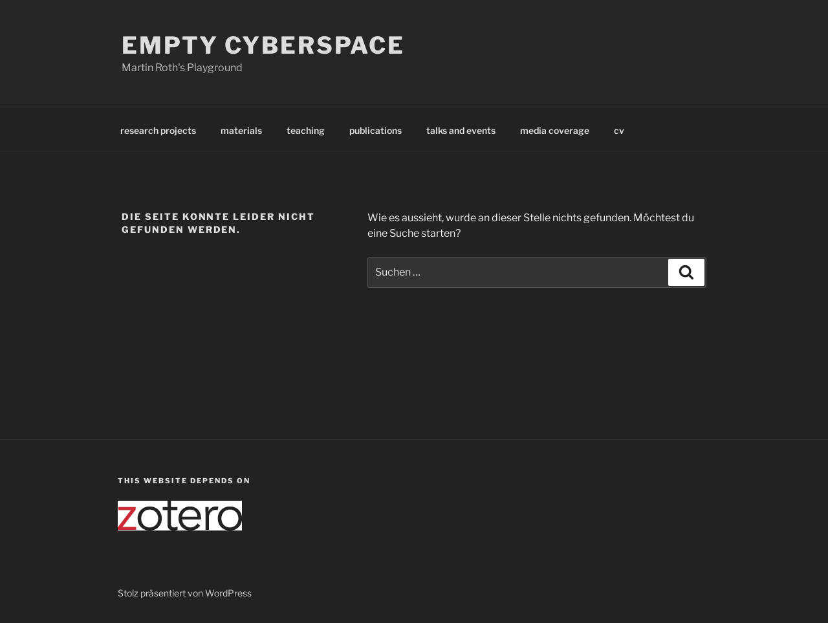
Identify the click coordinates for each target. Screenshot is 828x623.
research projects (158, 130)
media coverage (554, 130)
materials (241, 130)
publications (375, 130)
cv (619, 130)
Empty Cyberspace (263, 45)
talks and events (461, 130)
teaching (306, 130)
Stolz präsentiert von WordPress (185, 592)
